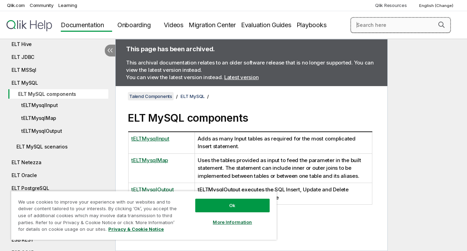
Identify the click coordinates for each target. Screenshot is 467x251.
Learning (67, 5)
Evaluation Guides (266, 25)
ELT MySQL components (47, 94)
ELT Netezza (26, 162)
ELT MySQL (25, 83)
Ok (232, 205)
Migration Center (212, 25)
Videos (173, 25)
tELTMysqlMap (38, 118)
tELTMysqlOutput (41, 131)
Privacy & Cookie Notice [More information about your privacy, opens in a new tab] (136, 229)
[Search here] (400, 25)
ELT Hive (22, 44)
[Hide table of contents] (110, 50)
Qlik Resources (391, 5)
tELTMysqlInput (39, 105)
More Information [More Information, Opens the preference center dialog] (232, 222)
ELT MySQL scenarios (41, 147)
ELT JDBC (23, 57)
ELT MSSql (24, 70)
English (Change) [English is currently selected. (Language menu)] (436, 5)
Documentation (82, 25)
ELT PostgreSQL (30, 188)
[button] (441, 24)
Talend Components (150, 96)
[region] (144, 215)
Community (42, 5)
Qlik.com (16, 5)
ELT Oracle (24, 175)
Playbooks (312, 25)
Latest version (241, 77)
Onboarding (134, 25)
